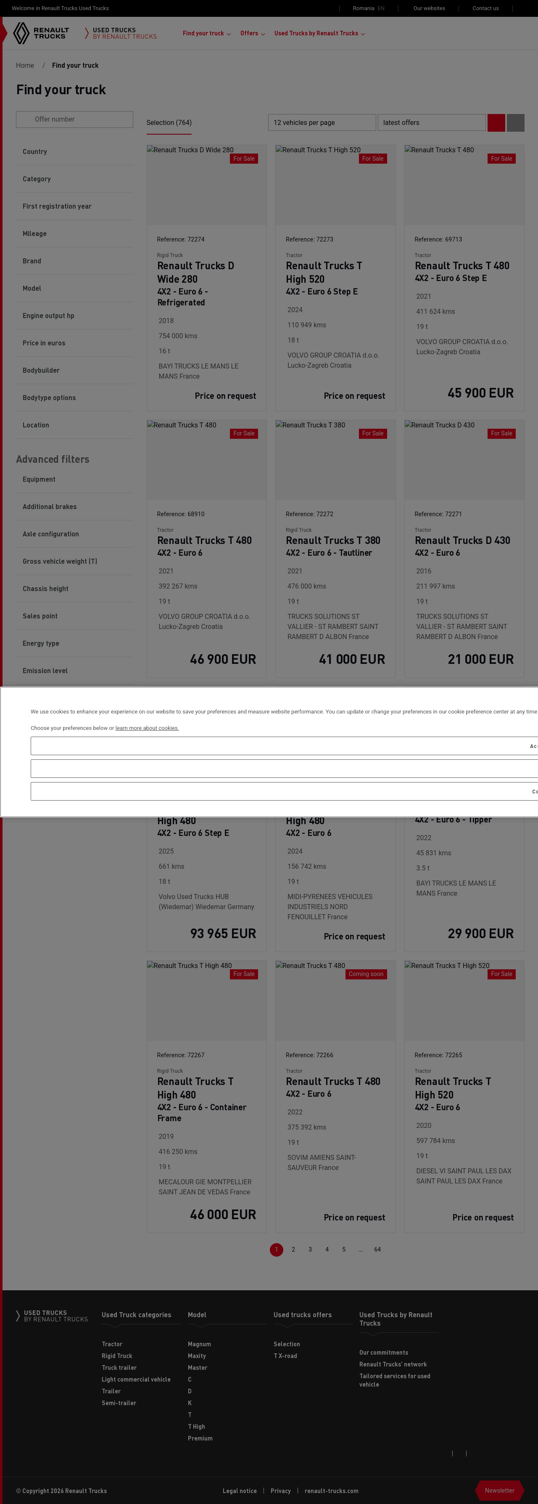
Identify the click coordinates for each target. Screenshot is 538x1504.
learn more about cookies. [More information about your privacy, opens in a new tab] (147, 728)
